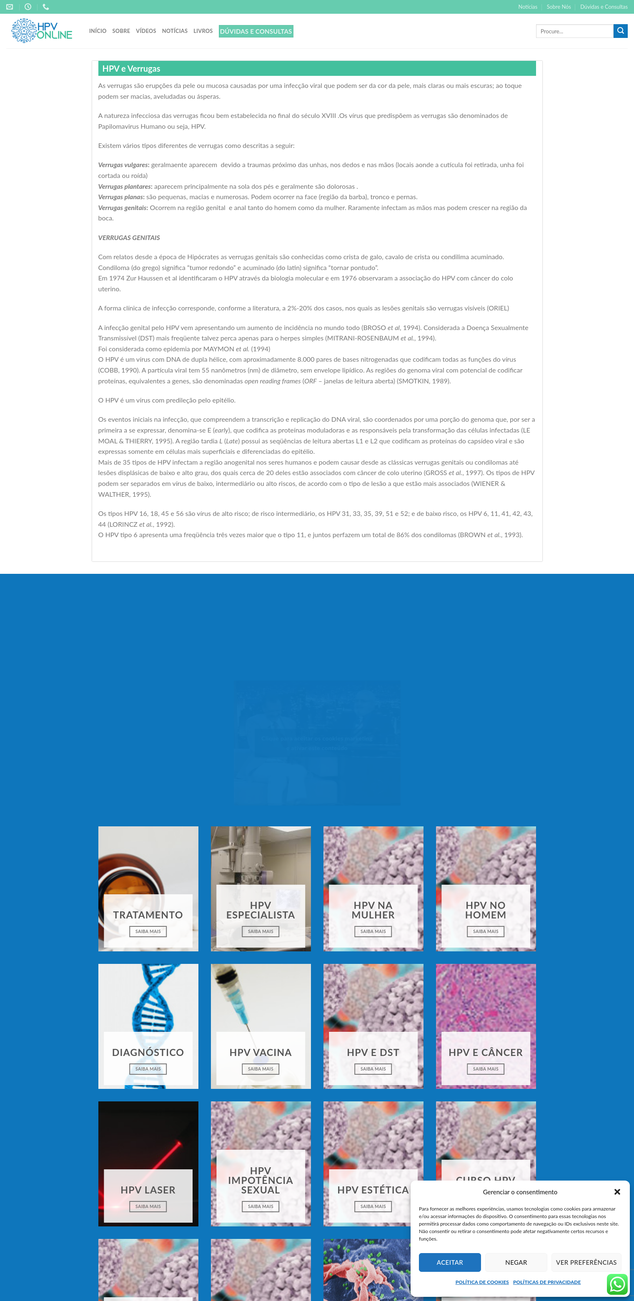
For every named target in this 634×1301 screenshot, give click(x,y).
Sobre (121, 31)
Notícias (528, 6)
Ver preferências (586, 1262)
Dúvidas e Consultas (604, 6)
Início (98, 31)
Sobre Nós (559, 6)
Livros (203, 31)
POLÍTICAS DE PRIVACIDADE (547, 1282)
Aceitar (450, 1262)
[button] (617, 1192)
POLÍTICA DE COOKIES (482, 1282)
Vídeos (146, 31)
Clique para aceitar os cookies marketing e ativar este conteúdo (317, 743)
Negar (516, 1262)
